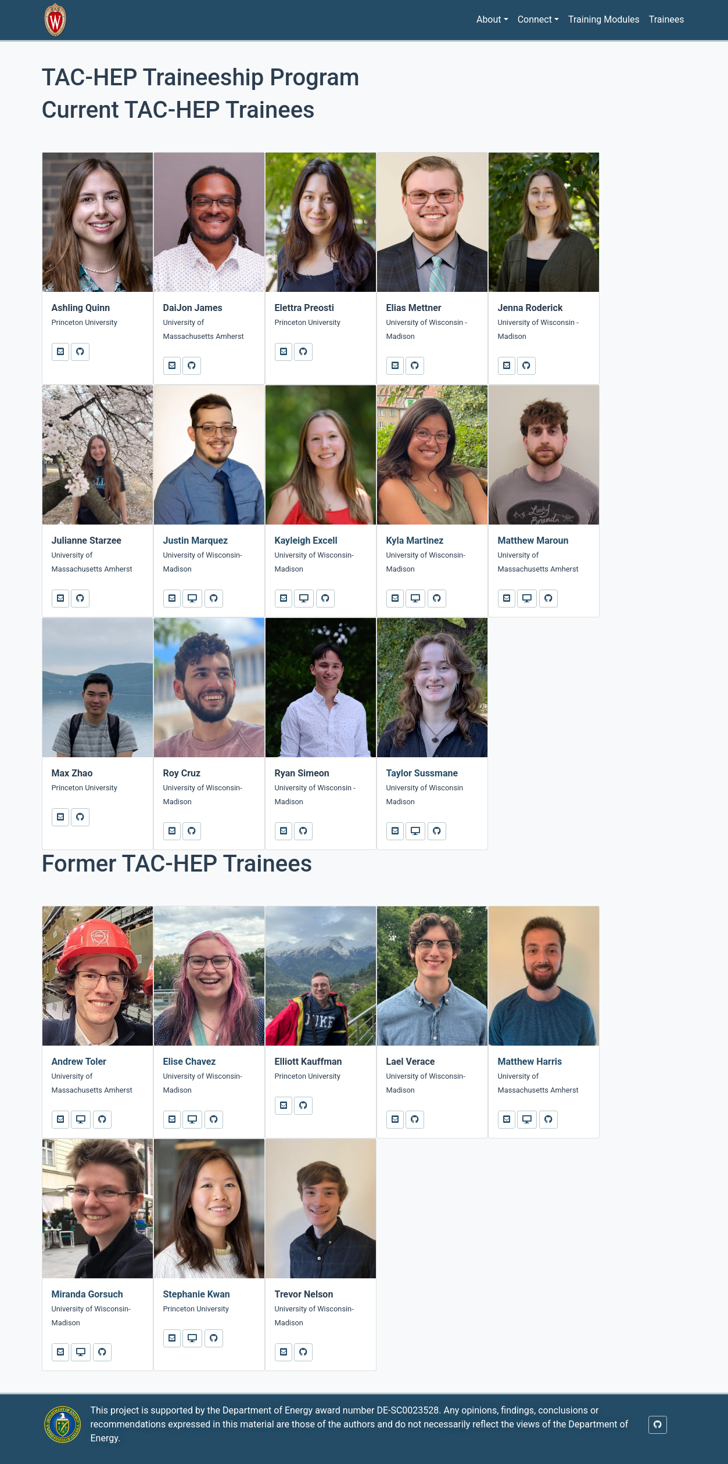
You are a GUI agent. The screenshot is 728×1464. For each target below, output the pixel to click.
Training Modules (604, 19)
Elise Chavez (189, 1061)
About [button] (488, 19)
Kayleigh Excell (306, 540)
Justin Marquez (195, 540)
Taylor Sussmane (422, 773)
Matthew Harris (530, 1061)
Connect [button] (535, 19)
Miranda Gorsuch (87, 1294)
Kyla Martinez (415, 540)
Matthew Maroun (533, 540)
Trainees (666, 19)
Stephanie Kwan (196, 1294)
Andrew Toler (79, 1061)
